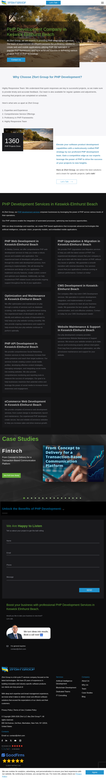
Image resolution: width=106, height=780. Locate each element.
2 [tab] (27, 498)
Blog (83, 697)
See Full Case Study (11, 475)
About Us (85, 681)
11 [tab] (61, 498)
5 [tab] (39, 498)
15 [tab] (76, 498)
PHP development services (29, 212)
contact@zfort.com (18, 649)
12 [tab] (65, 498)
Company (86, 677)
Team (84, 689)
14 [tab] (72, 498)
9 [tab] (54, 498)
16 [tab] (80, 498)
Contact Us (16, 60)
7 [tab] (46, 498)
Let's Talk (53, 3)
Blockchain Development (66, 688)
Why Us (85, 685)
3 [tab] (31, 498)
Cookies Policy (31, 710)
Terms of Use (19, 710)
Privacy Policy (7, 710)
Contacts (5, 732)
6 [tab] (42, 498)
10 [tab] (57, 498)
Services (59, 677)
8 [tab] (50, 498)
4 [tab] (35, 498)
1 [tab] (24, 498)
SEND (89, 590)
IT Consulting (61, 695)
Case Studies (87, 693)
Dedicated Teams (63, 692)
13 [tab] (69, 498)
